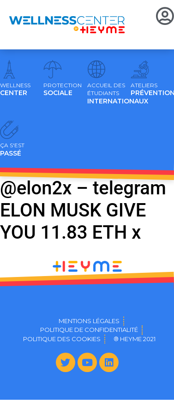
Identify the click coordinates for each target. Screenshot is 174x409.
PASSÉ (12, 149)
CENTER (15, 89)
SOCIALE (62, 89)
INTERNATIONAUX (117, 94)
